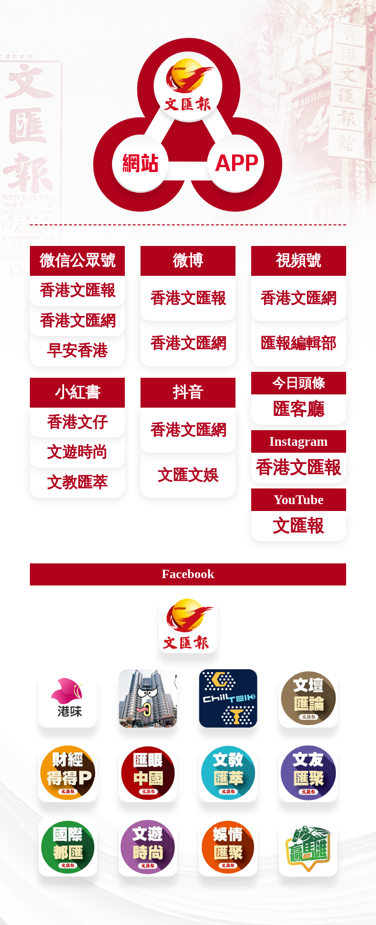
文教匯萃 (77, 482)
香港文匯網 (188, 343)
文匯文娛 (188, 475)
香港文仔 (77, 422)
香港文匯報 (188, 298)
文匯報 (298, 525)
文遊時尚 (77, 452)
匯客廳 (298, 409)
